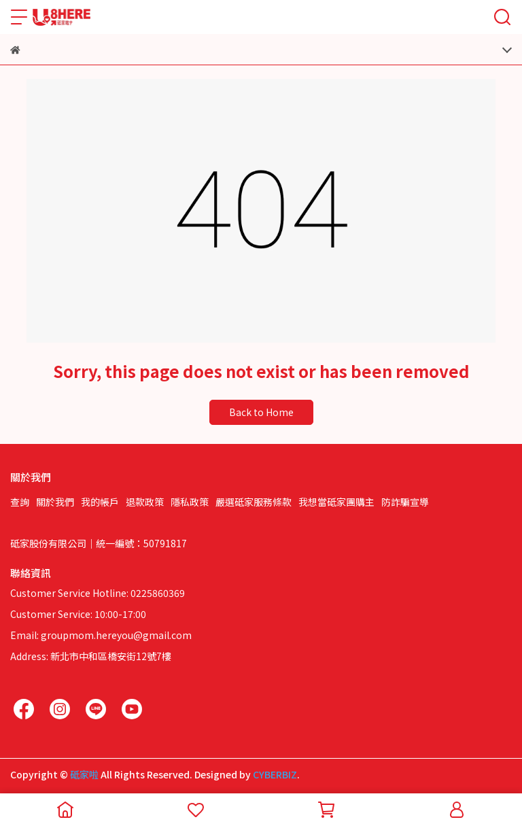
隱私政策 (190, 502)
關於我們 (55, 502)
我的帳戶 (100, 502)
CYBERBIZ (275, 774)
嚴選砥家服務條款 (253, 502)
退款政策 (145, 502)
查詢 (19, 502)
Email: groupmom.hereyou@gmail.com (101, 635)
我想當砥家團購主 (336, 502)
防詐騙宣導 (405, 502)
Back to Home (261, 412)
